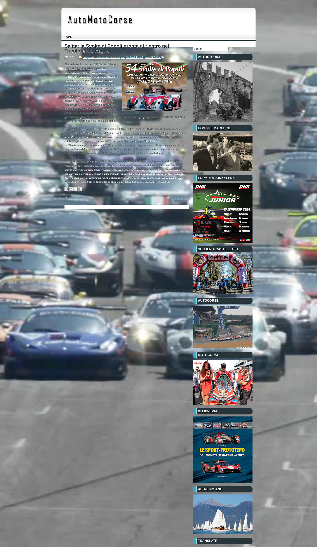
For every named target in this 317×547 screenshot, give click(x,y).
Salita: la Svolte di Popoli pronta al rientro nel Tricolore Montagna (116, 48)
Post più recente (74, 198)
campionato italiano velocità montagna (104, 57)
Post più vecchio (179, 198)
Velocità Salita (153, 57)
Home (68, 37)
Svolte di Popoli (134, 57)
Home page (126, 198)
